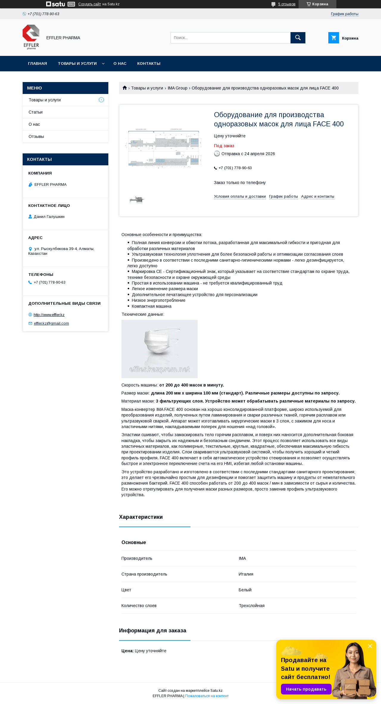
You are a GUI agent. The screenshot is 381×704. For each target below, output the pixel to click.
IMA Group (178, 88)
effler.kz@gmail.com (51, 323)
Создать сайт (89, 4)
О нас (120, 63)
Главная (37, 63)
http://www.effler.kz (49, 314)
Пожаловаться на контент (207, 696)
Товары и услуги (77, 63)
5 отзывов (287, 4)
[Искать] (298, 37)
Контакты (148, 63)
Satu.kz (216, 691)
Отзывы (36, 136)
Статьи (36, 112)
